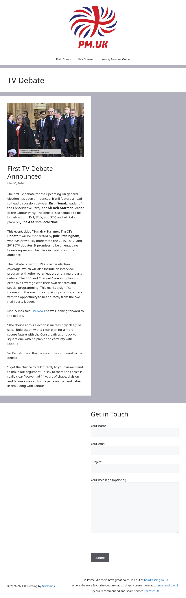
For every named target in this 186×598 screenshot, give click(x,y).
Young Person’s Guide (116, 59)
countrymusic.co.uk (166, 585)
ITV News (38, 311)
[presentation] (118, 546)
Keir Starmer (86, 59)
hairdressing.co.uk (156, 580)
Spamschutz (151, 591)
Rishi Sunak (63, 59)
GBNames (48, 586)
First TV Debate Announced (30, 172)
